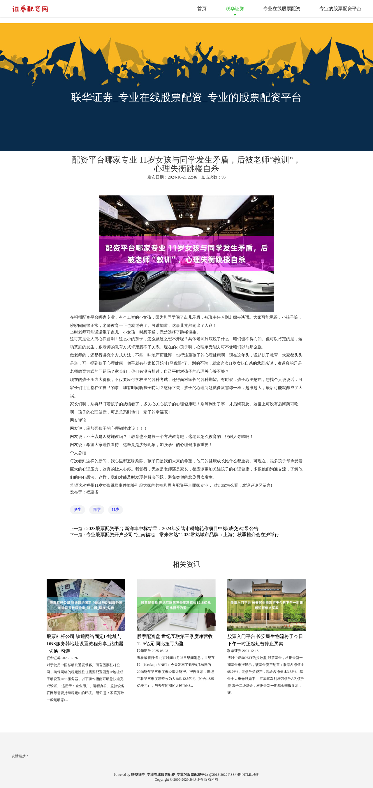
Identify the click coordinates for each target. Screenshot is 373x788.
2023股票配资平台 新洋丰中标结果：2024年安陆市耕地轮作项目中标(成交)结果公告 (172, 528)
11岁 (115, 509)
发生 (77, 509)
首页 (202, 8)
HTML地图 (250, 775)
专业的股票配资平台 (340, 8)
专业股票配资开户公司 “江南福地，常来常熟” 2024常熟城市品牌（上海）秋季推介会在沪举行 (182, 534)
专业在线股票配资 (281, 8)
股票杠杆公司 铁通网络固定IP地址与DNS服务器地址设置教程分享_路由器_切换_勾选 (85, 643)
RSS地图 (234, 775)
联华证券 (235, 8)
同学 (97, 509)
